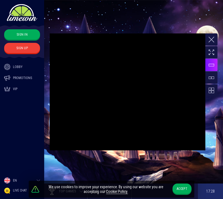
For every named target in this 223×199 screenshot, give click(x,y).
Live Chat (15, 190)
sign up (22, 48)
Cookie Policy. (117, 191)
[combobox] (22, 180)
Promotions (18, 78)
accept (182, 189)
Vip (10, 89)
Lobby (13, 67)
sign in (22, 34)
